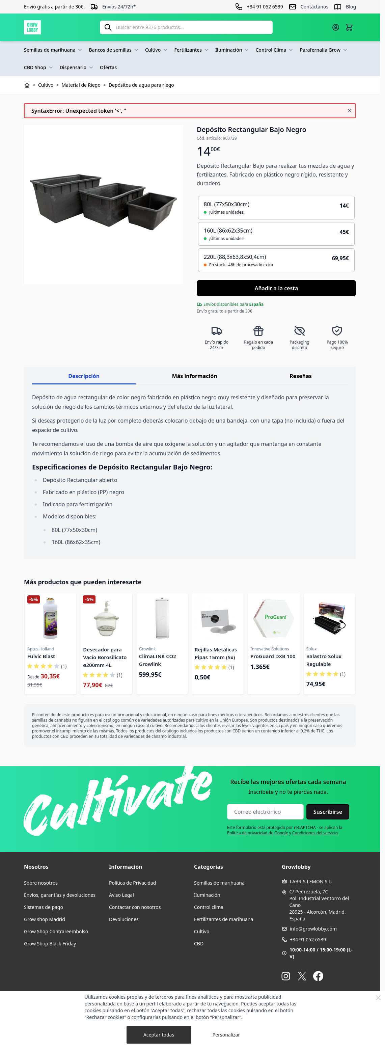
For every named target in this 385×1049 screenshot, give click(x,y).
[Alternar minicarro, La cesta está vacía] (349, 27)
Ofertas (108, 67)
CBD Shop (39, 67)
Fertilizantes (192, 50)
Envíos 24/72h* (119, 6)
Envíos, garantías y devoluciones (59, 895)
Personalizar (226, 1034)
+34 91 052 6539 (308, 939)
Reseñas (301, 376)
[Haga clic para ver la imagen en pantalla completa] (103, 204)
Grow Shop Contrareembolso (56, 931)
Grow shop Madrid (44, 919)
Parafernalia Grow (324, 50)
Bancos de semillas (114, 50)
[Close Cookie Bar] (378, 998)
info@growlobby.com (313, 928)
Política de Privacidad (132, 883)
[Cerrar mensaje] (350, 111)
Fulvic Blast (41, 656)
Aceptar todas (158, 1034)
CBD (198, 943)
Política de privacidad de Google (257, 833)
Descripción (84, 376)
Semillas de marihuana (53, 50)
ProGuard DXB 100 (272, 656)
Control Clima (274, 50)
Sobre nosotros (41, 883)
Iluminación (232, 50)
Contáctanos (314, 6)
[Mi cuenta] (336, 27)
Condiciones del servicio (315, 833)
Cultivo (157, 50)
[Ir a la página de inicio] (32, 27)
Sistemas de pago (43, 907)
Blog (351, 6)
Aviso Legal (121, 895)
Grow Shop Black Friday (50, 943)
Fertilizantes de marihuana (223, 919)
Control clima (208, 907)
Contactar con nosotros (135, 907)
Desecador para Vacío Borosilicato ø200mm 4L (105, 657)
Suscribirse (327, 811)
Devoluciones (124, 919)
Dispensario (77, 67)
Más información (194, 376)
